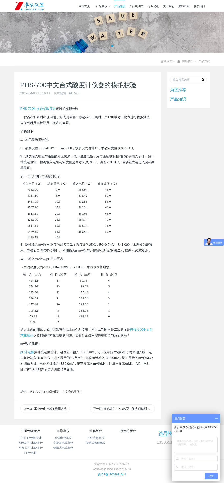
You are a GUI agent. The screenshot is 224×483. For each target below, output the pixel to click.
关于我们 (168, 6)
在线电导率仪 (63, 437)
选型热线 (168, 434)
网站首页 (84, 6)
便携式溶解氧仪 (96, 442)
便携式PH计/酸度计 (30, 447)
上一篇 (45, 408)
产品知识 (119, 6)
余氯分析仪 (128, 431)
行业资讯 (153, 6)
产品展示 (103, 6)
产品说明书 (136, 6)
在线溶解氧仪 (95, 437)
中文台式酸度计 (72, 391)
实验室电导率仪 (63, 442)
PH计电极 (30, 452)
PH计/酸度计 (30, 431)
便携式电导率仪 (63, 447)
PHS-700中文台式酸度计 (38, 108)
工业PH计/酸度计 (30, 437)
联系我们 (199, 6)
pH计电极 (27, 352)
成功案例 (184, 6)
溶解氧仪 (95, 431)
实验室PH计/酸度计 (30, 442)
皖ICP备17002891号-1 (112, 474)
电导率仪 (63, 431)
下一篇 (124, 408)
